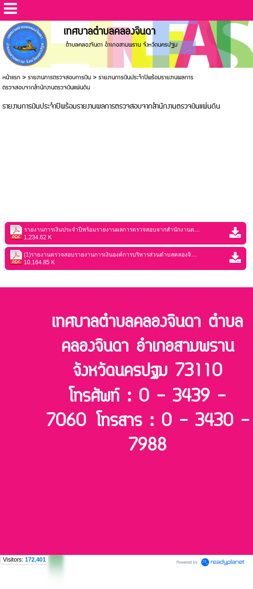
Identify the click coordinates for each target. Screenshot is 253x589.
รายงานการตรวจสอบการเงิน (59, 78)
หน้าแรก (11, 78)
